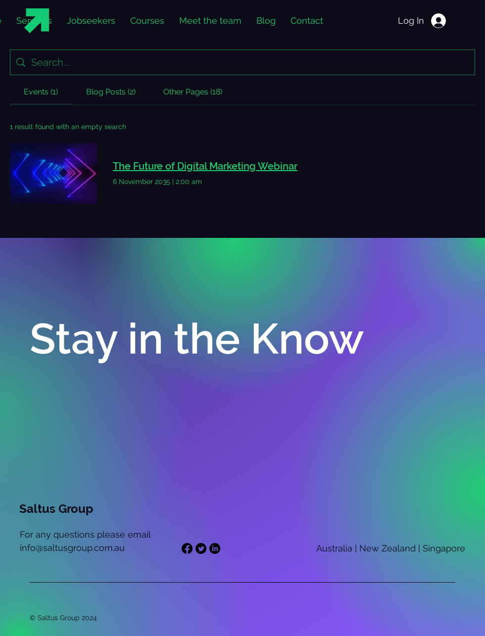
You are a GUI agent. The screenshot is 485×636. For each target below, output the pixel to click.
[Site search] (250, 62)
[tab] (41, 92)
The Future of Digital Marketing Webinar (205, 166)
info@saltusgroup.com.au (72, 548)
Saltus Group (56, 508)
